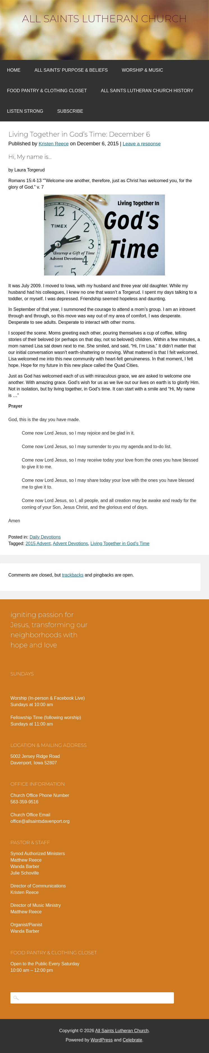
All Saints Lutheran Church (104, 18)
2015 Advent (38, 543)
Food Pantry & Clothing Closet (47, 90)
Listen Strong (25, 111)
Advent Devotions (70, 543)
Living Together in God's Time (119, 543)
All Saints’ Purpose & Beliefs (71, 70)
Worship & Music (142, 70)
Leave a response (141, 143)
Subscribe (70, 111)
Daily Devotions (45, 537)
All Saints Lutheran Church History (147, 90)
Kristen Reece (54, 143)
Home (13, 70)
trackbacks (72, 575)
